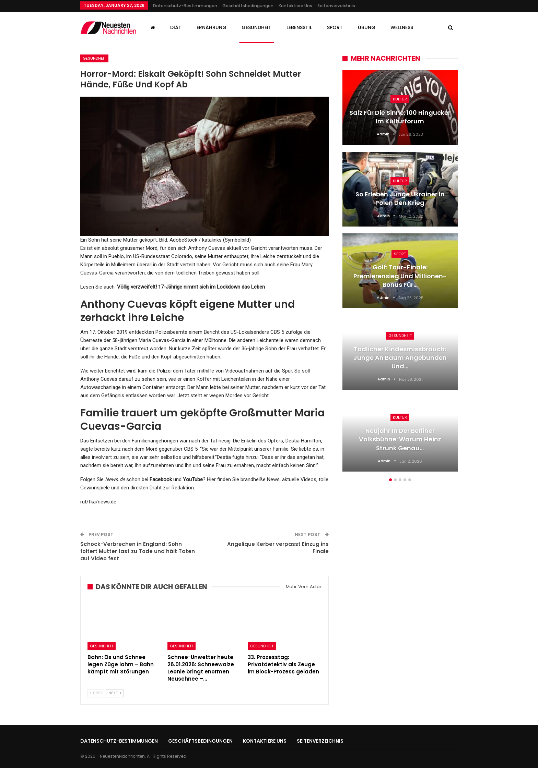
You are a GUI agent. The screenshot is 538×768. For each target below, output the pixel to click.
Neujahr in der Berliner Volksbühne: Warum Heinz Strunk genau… (400, 439)
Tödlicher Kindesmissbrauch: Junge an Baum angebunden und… (400, 357)
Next (114, 693)
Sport (335, 27)
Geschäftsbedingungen (247, 6)
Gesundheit (256, 27)
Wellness (401, 27)
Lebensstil (299, 27)
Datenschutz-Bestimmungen (185, 6)
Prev (96, 693)
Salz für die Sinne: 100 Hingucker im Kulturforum (400, 116)
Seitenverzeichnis (336, 6)
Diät (176, 27)
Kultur (400, 99)
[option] (400, 274)
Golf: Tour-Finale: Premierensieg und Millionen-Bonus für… (400, 276)
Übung (366, 27)
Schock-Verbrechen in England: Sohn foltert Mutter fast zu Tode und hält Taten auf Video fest (137, 551)
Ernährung (211, 27)
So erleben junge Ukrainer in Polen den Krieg (400, 198)
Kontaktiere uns (295, 6)
